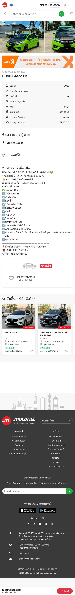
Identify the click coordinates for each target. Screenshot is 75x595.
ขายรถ (43, 5)
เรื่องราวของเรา (18, 436)
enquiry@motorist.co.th (29, 559)
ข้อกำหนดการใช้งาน (26, 569)
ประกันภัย (56, 441)
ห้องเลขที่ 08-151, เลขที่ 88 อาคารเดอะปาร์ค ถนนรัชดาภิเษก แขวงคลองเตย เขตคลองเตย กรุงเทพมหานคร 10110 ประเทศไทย (41, 536)
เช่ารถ (56, 462)
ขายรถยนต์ (56, 453)
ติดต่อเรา (19, 445)
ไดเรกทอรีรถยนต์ (56, 449)
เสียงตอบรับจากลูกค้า (18, 453)
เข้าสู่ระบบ (55, 5)
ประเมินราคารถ (56, 466)
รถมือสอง (56, 458)
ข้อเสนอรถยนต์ (56, 436)
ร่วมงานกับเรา (18, 441)
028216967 (24, 553)
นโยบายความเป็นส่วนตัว (47, 569)
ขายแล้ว (65, 591)
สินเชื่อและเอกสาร (56, 445)
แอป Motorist (19, 449)
